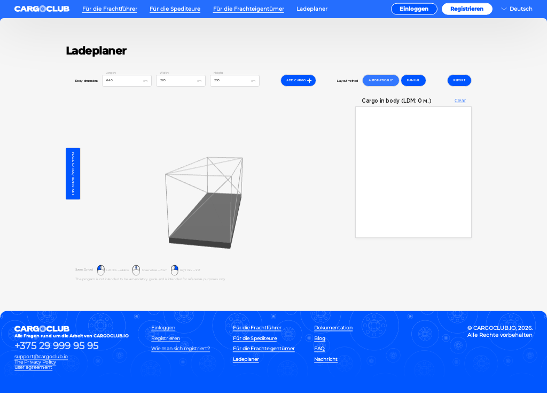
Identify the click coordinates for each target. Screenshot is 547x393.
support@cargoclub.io (41, 356)
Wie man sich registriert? (180, 348)
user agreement (33, 368)
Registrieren (466, 8)
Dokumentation (333, 328)
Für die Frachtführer (109, 8)
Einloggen (414, 8)
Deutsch (521, 8)
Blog (319, 338)
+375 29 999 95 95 (56, 346)
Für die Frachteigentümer (248, 8)
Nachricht (326, 359)
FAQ (319, 348)
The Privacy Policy (35, 362)
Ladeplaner (311, 8)
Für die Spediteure (175, 8)
